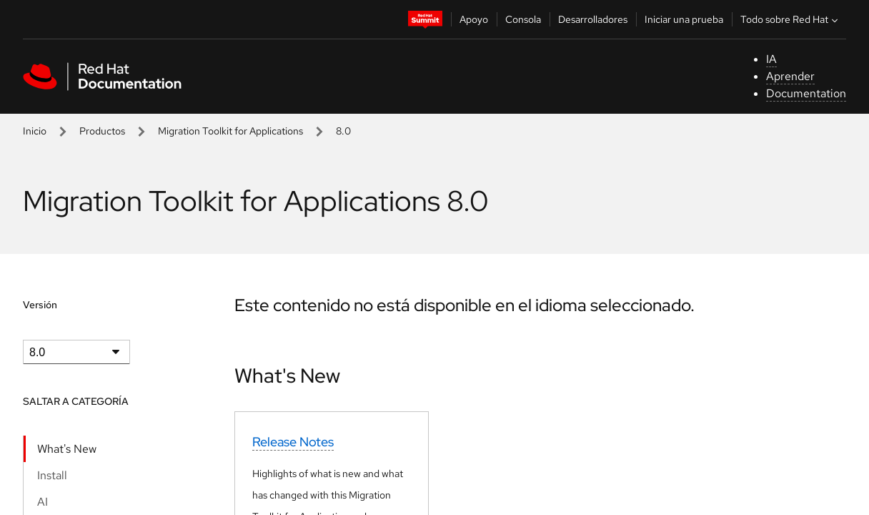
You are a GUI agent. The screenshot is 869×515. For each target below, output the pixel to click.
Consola (523, 19)
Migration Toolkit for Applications (230, 130)
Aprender (790, 76)
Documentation (806, 93)
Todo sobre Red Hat (790, 19)
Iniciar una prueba (684, 19)
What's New (66, 448)
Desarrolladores (592, 19)
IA (771, 59)
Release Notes (293, 441)
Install (52, 475)
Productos (102, 130)
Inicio (34, 130)
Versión (40, 304)
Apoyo (474, 19)
